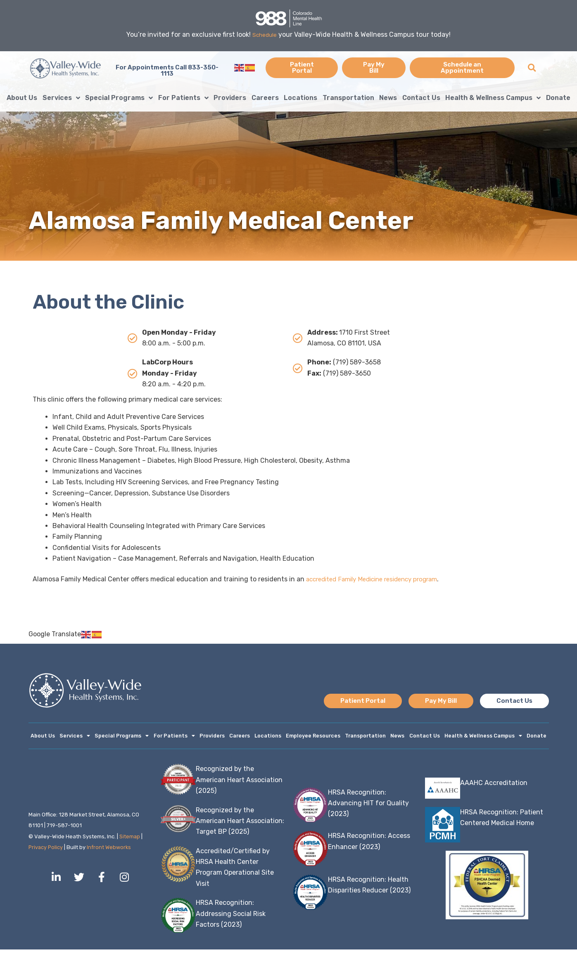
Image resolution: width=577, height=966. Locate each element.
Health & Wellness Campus (493, 97)
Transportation (348, 98)
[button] (532, 67)
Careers (265, 98)
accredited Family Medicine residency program (378, 579)
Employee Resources (327, 736)
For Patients (183, 97)
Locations (300, 98)
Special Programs (119, 97)
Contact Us (421, 98)
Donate (558, 98)
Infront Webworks (110, 864)
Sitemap (129, 853)
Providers (230, 98)
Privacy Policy (46, 864)
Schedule (264, 34)
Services (61, 97)
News (388, 98)
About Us (22, 98)
